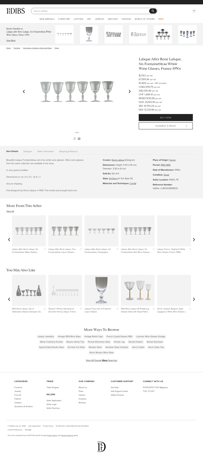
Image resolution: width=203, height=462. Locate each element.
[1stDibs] (15, 11)
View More (11, 40)
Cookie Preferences (15, 429)
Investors (82, 398)
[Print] (79, 138)
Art (89, 19)
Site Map (28, 429)
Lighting (78, 19)
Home (8, 48)
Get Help (115, 387)
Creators (17, 402)
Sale (161, 18)
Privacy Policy (48, 426)
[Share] (74, 138)
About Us (83, 387)
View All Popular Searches (101, 360)
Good (166, 174)
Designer (27, 151)
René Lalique (118, 159)
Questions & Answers (23, 406)
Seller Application (54, 400)
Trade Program (53, 387)
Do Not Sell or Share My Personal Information (72, 426)
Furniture (64, 19)
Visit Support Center (119, 391)
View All (10, 211)
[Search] (91, 11)
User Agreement (34, 426)
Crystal (133, 183)
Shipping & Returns (68, 151)
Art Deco (113, 178)
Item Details (12, 151)
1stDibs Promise (117, 395)
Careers (82, 395)
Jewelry (99, 19)
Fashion (126, 19)
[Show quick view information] (44, 249)
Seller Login (52, 404)
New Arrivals (47, 19)
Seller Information (45, 151)
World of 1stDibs (145, 19)
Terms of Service (67, 435)
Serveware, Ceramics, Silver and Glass (37, 48)
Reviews (82, 402)
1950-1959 (165, 164)
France (172, 159)
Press (81, 391)
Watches (113, 19)
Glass (57, 48)
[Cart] (194, 11)
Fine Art (17, 395)
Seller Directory (53, 408)
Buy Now (165, 117)
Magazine (155, 387)
